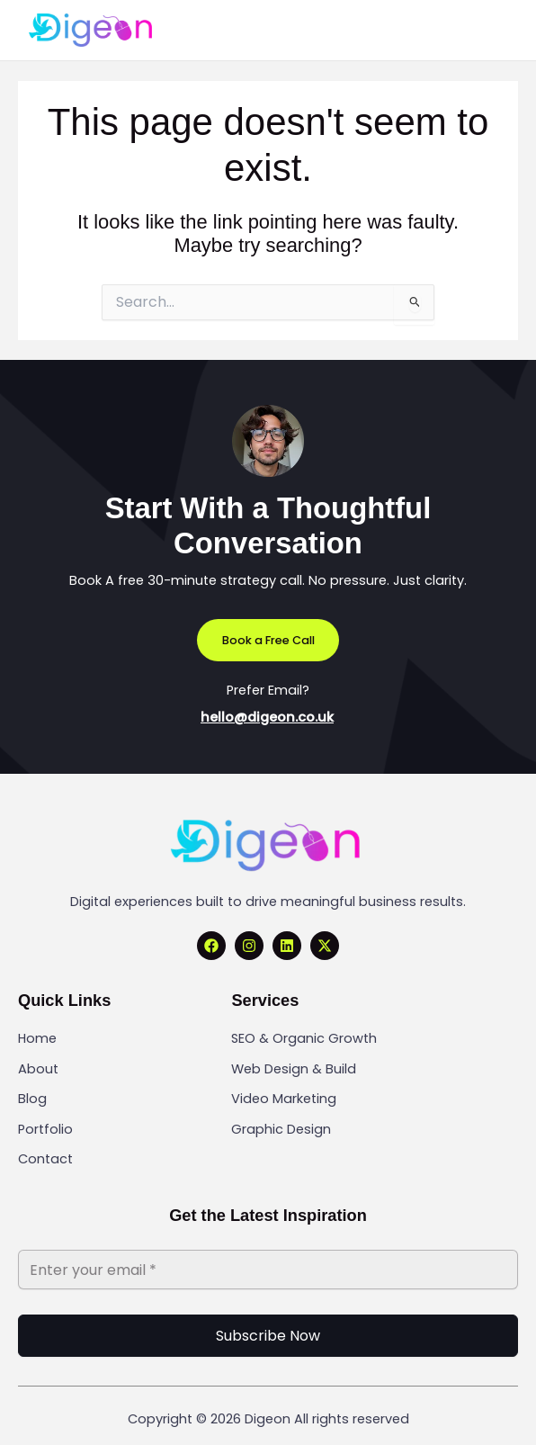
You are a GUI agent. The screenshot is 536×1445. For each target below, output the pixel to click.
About (38, 1069)
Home (37, 1038)
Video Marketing (283, 1099)
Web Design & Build (293, 1069)
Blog (32, 1099)
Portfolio (45, 1129)
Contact (45, 1159)
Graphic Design (281, 1129)
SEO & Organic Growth (304, 1038)
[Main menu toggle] (486, 29)
